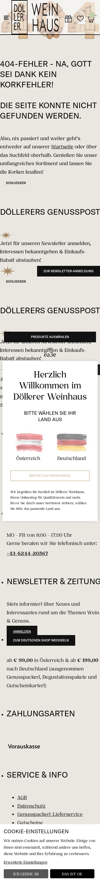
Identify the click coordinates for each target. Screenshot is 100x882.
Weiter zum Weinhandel (50, 476)
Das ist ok (72, 874)
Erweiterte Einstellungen (25, 862)
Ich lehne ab (26, 874)
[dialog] (50, 853)
